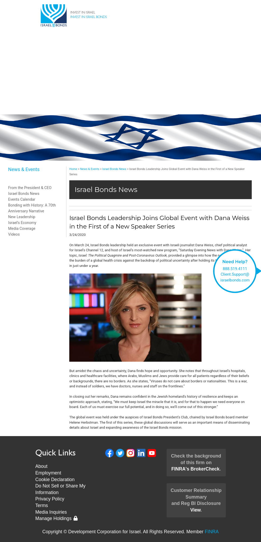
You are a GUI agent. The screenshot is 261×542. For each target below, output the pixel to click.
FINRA (212, 531)
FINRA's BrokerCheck (195, 469)
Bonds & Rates (130, 45)
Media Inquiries (51, 512)
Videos (14, 234)
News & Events (130, 88)
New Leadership (130, 98)
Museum (130, 109)
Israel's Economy (22, 223)
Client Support (130, 77)
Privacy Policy (50, 498)
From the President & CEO (30, 188)
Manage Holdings (56, 518)
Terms (41, 505)
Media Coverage (21, 228)
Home (73, 169)
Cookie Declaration (55, 479)
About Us (130, 67)
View (195, 510)
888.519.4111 (235, 268)
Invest (130, 56)
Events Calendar (21, 199)
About (41, 466)
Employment (48, 473)
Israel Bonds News (23, 193)
